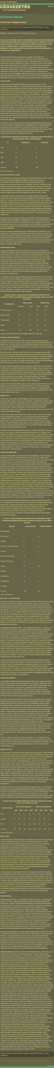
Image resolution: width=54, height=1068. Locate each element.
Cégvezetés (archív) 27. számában (17, 33)
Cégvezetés (15, 7)
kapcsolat (50, 6)
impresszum (50, 1065)
